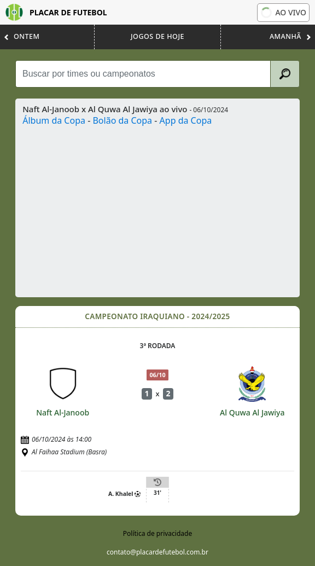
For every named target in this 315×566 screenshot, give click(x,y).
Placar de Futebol (56, 12)
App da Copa (186, 120)
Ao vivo (283, 12)
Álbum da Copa (53, 120)
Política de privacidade (157, 533)
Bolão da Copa (122, 120)
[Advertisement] (157, 209)
